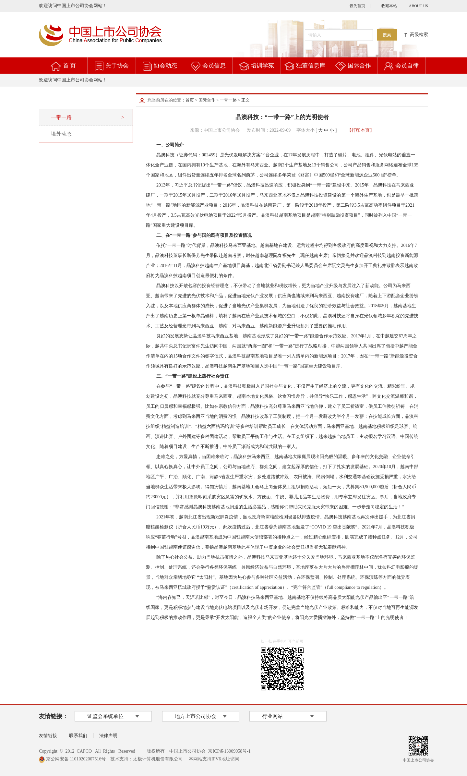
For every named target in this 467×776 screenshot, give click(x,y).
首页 (190, 100)
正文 (245, 100)
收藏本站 (389, 6)
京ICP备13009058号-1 (229, 751)
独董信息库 (310, 65)
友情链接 (48, 735)
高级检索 (416, 34)
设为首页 (357, 6)
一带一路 (228, 100)
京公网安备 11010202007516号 (72, 759)
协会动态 (165, 65)
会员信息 (214, 65)
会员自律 (407, 65)
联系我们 (78, 735)
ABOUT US (418, 6)
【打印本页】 (360, 130)
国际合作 (359, 65)
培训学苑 (262, 65)
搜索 (387, 34)
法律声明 (108, 735)
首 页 (69, 65)
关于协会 (117, 65)
